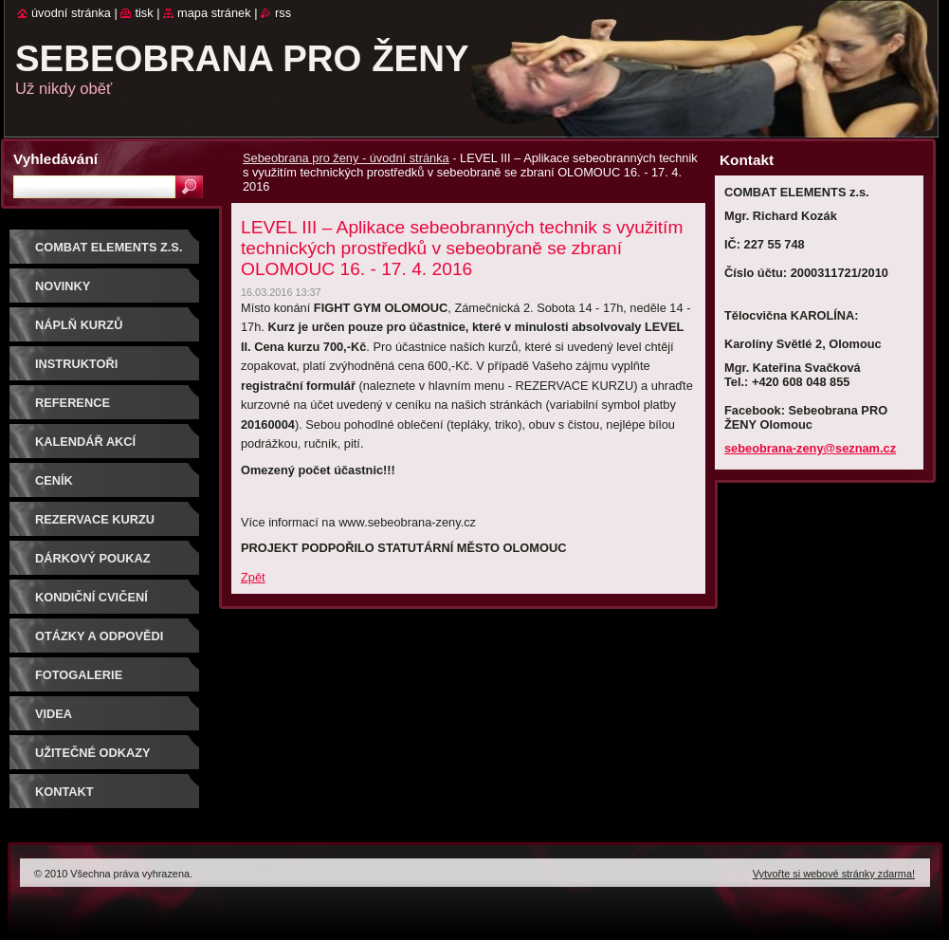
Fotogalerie (78, 675)
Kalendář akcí (85, 441)
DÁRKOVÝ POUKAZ (93, 558)
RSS (283, 13)
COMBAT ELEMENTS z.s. (108, 247)
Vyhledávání (55, 159)
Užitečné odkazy (93, 753)
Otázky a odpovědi (99, 636)
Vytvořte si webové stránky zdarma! (834, 873)
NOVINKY (62, 286)
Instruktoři (76, 364)
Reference (72, 403)
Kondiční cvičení (91, 597)
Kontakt (64, 791)
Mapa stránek (214, 13)
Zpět (253, 577)
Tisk (144, 13)
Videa (53, 714)
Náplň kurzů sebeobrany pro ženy (110, 331)
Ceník (54, 480)
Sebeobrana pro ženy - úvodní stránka (346, 158)
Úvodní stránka (71, 13)
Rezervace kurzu (95, 519)
